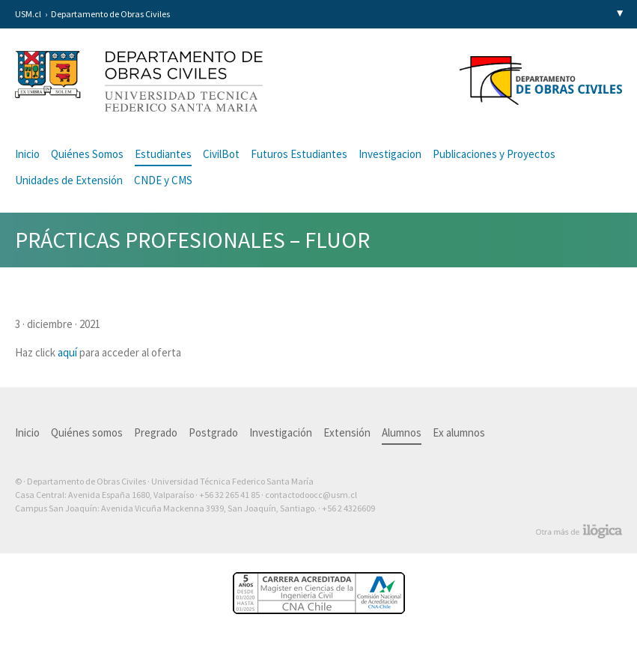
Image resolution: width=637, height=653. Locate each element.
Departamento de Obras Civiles (110, 13)
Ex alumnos (459, 432)
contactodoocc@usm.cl (311, 494)
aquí (67, 352)
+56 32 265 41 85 (229, 494)
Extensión (347, 432)
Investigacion (390, 154)
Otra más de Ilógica (579, 531)
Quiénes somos (87, 432)
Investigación (280, 432)
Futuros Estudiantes (299, 154)
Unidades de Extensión (69, 180)
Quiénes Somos (87, 154)
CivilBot (221, 154)
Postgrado (213, 432)
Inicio (27, 154)
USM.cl (28, 13)
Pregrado (155, 432)
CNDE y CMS (163, 180)
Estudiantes (163, 154)
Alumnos (401, 432)
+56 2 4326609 (348, 508)
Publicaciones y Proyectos (494, 154)
